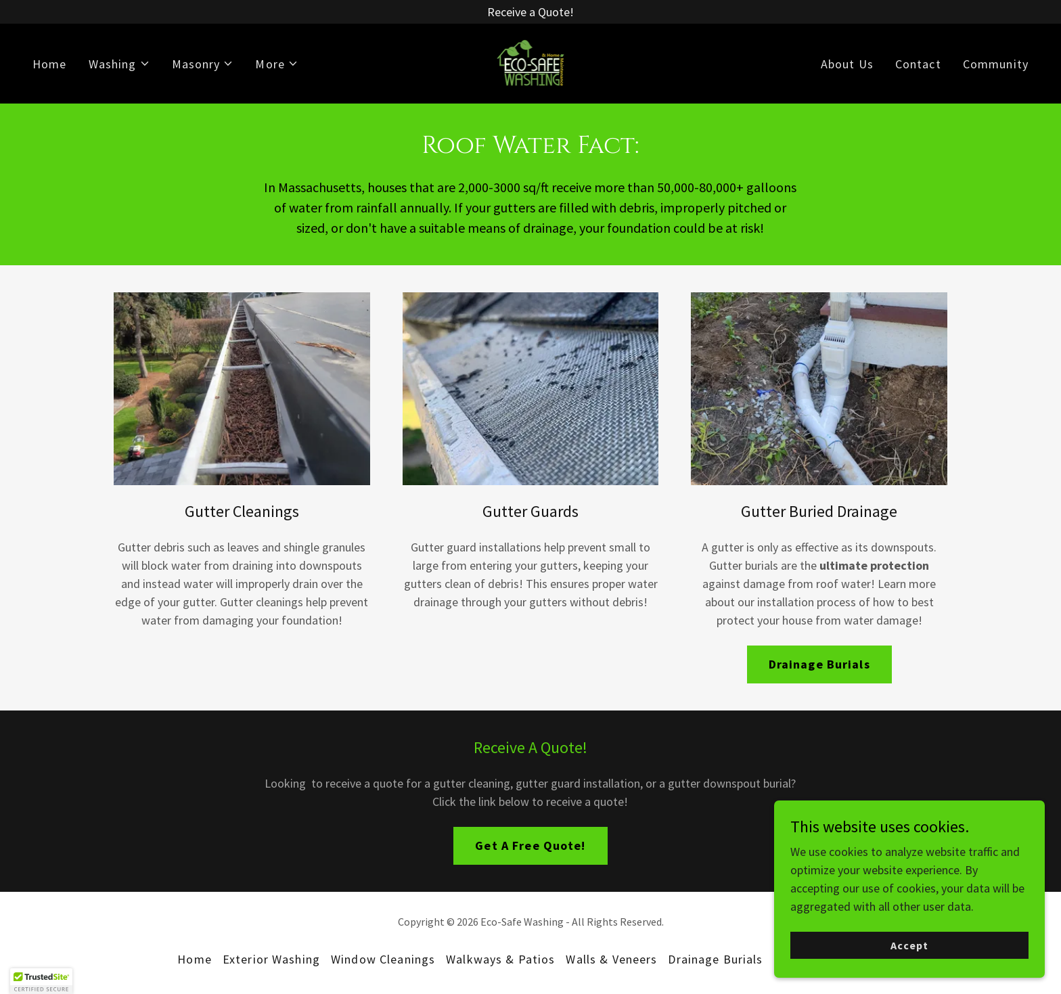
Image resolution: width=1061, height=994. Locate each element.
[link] (531, 62)
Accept (909, 945)
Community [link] (996, 64)
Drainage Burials (819, 664)
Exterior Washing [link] (271, 959)
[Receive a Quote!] (530, 12)
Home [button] (194, 959)
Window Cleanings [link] (383, 959)
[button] (119, 64)
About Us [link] (847, 64)
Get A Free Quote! (530, 845)
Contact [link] (918, 64)
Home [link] (49, 64)
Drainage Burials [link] (715, 959)
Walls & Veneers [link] (611, 959)
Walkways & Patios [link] (500, 959)
